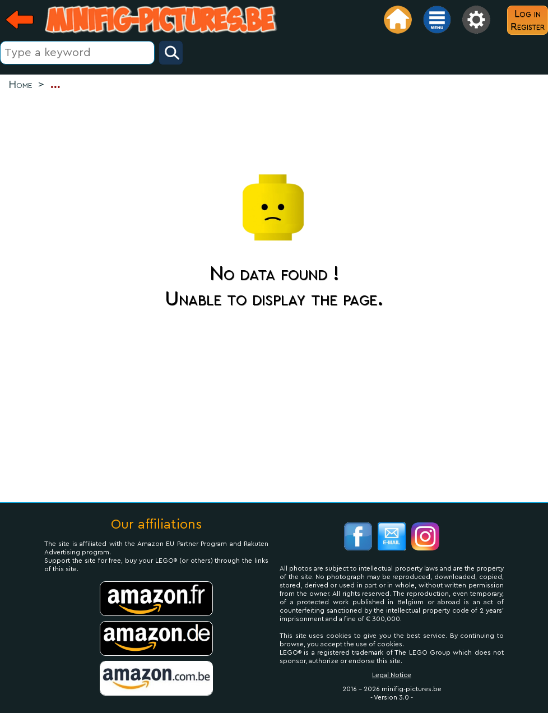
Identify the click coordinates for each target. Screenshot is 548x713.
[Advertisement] (274, 129)
